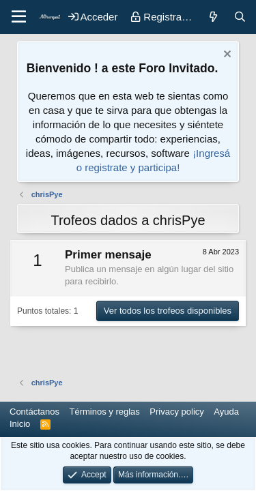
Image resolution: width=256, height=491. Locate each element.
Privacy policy (176, 411)
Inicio (20, 424)
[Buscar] (240, 16)
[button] (19, 17)
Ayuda (226, 411)
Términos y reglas (105, 411)
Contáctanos (34, 411)
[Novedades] (212, 16)
